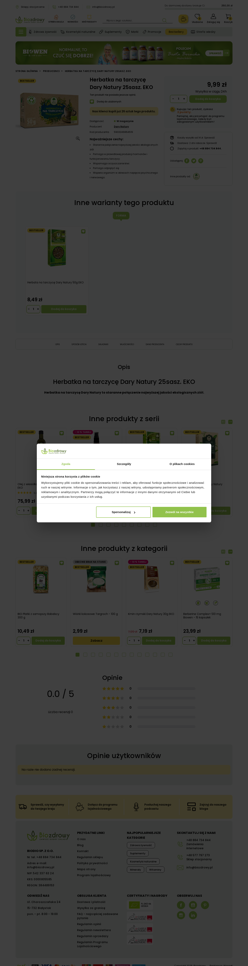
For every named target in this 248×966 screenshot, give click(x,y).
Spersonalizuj (123, 512)
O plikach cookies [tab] (182, 464)
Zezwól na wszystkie (179, 512)
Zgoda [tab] (65, 464)
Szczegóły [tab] (124, 464)
